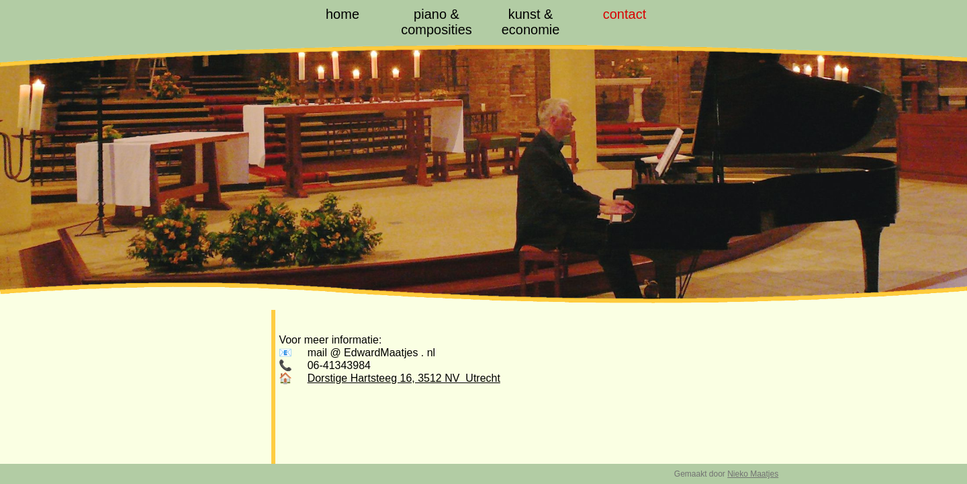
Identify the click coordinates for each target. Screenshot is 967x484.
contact (624, 14)
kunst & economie (531, 22)
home (342, 14)
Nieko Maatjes (752, 474)
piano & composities (436, 22)
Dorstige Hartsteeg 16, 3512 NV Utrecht (404, 378)
